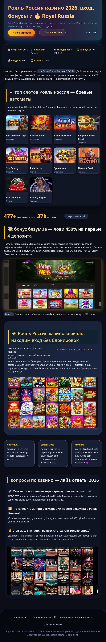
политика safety (21, 617)
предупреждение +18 (45, 617)
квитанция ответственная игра (76, 617)
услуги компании (53, 624)
